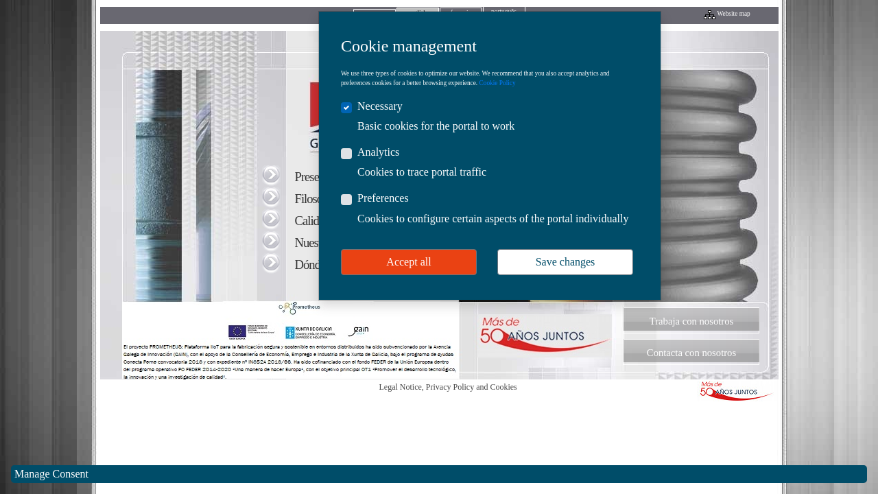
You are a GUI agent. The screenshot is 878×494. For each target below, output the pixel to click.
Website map (733, 13)
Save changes (565, 262)
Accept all (408, 262)
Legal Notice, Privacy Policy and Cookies (448, 387)
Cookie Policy (497, 83)
